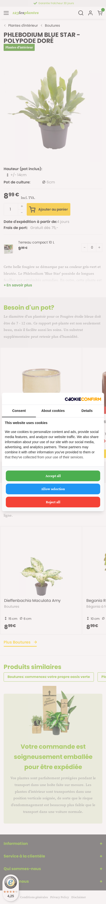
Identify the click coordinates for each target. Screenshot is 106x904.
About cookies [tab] (53, 411)
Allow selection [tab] (53, 489)
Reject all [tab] (53, 502)
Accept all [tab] (53, 475)
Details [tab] (87, 411)
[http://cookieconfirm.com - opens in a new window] (83, 399)
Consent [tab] (19, 411)
